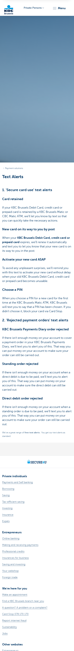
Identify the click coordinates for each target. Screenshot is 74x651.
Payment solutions (14, 168)
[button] (59, 8)
